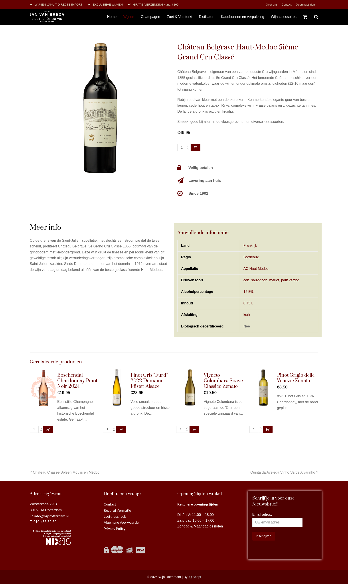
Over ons (272, 4)
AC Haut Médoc (256, 268)
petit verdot (290, 280)
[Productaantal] (181, 147)
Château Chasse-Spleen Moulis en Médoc (64, 472)
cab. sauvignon (255, 280)
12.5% (248, 292)
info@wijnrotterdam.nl (51, 516)
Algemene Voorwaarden (122, 522)
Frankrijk (250, 245)
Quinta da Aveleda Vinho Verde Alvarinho (284, 472)
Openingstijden (305, 4)
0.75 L (248, 303)
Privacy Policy (114, 528)
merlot (274, 280)
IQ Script (194, 577)
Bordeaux (251, 257)
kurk (246, 315)
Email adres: (262, 514)
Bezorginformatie (117, 510)
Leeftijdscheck (115, 516)
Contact (287, 4)
